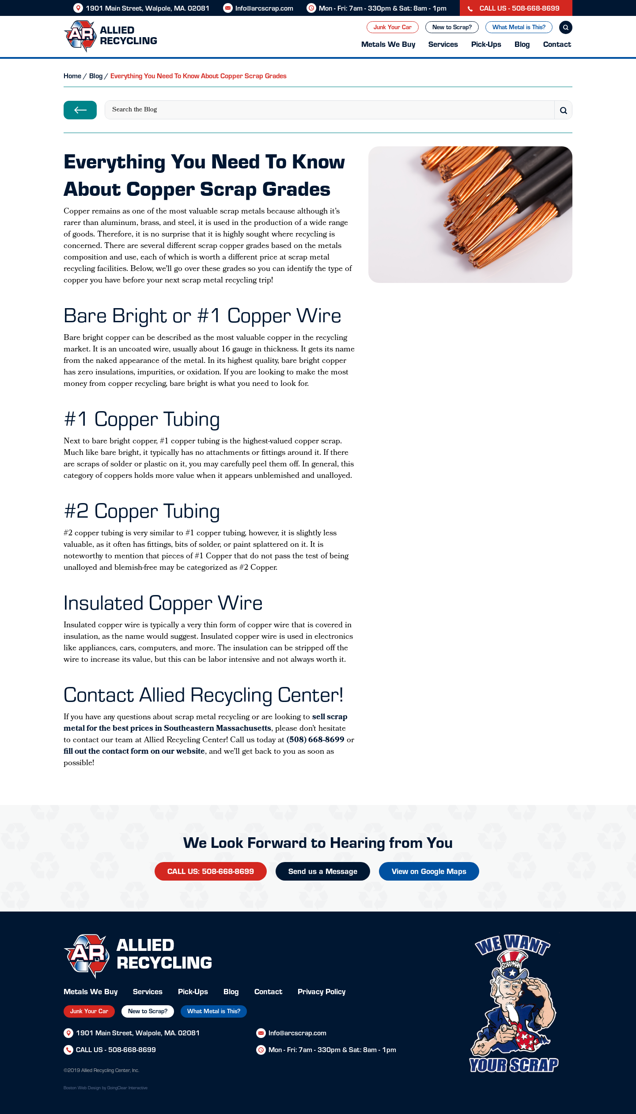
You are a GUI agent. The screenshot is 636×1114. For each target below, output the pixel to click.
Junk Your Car (393, 27)
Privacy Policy (321, 990)
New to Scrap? (452, 27)
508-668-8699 (132, 1049)
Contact (557, 43)
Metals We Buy (388, 43)
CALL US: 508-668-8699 (210, 870)
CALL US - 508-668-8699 (514, 7)
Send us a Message (322, 870)
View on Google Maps (429, 870)
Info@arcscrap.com (264, 7)
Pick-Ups (486, 43)
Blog (522, 43)
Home (72, 75)
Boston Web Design (82, 1087)
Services (443, 43)
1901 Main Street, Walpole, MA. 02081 (148, 7)
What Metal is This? (518, 27)
